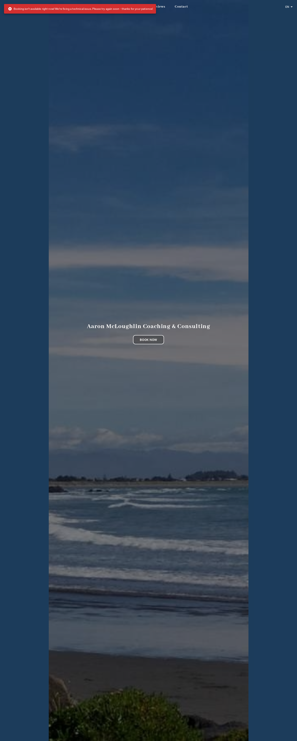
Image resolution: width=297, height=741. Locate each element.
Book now (148, 340)
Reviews (158, 7)
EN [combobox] (287, 7)
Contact (181, 7)
